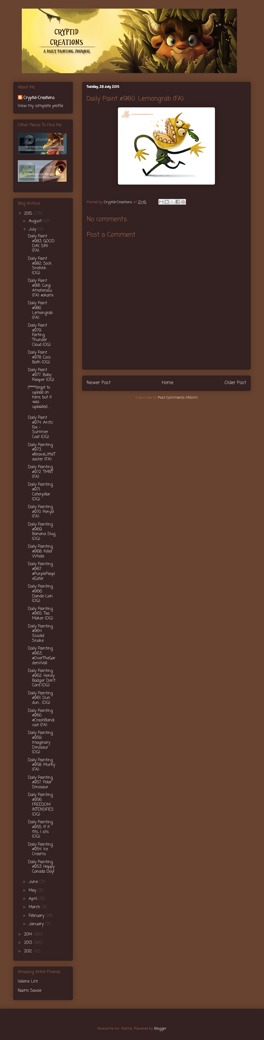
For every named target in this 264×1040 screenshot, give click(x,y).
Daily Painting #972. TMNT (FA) (40, 472)
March (35, 907)
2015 (28, 214)
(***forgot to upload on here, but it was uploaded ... (40, 397)
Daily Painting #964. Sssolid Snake (40, 633)
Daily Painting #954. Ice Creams (40, 849)
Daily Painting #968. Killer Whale (40, 551)
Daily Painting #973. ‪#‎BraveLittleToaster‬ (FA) (41, 452)
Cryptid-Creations (39, 98)
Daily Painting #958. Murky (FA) (41, 765)
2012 (28, 951)
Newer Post (99, 382)
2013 (28, 943)
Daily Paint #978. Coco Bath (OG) (39, 357)
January (37, 924)
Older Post (235, 382)
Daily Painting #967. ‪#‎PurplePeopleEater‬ (41, 571)
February (37, 916)
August (36, 221)
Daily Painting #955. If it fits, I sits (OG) (40, 829)
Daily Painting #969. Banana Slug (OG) (41, 532)
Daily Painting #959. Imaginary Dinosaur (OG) (40, 742)
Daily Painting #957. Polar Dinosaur (40, 783)
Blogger (160, 1028)
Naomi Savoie (29, 991)
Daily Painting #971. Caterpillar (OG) (40, 492)
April (33, 899)
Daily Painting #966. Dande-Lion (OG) (40, 594)
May (33, 891)
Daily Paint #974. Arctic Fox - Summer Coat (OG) (40, 427)
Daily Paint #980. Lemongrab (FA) (40, 310)
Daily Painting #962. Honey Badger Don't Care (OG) (41, 678)
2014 (28, 934)
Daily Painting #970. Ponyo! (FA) (41, 512)
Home (167, 382)
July (33, 229)
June (34, 882)
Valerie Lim (28, 982)
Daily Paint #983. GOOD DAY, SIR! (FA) (41, 243)
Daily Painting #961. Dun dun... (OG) (40, 698)
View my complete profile (40, 106)
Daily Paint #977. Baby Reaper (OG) (41, 375)
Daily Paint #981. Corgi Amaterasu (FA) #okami (40, 288)
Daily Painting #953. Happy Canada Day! (41, 867)
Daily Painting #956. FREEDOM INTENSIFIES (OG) (41, 804)
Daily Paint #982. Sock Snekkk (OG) (40, 266)
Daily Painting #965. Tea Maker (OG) (40, 614)
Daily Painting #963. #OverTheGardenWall (41, 656)
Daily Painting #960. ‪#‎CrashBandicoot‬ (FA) (41, 718)
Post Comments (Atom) (177, 397)
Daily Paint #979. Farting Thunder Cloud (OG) (39, 335)
